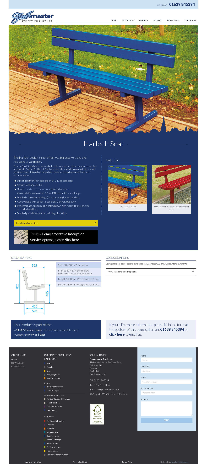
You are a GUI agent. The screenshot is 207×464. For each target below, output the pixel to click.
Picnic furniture (53, 378)
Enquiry (144, 399)
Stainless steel (53, 436)
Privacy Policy (127, 462)
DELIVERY (157, 20)
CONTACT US (190, 20)
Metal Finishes (53, 403)
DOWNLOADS (173, 20)
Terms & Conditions (80, 462)
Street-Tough (27, 166)
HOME (114, 20)
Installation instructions (55, 223)
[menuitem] (111, 20)
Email (143, 377)
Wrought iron (52, 432)
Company (145, 366)
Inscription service (55, 386)
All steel (50, 428)
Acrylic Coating (26, 169)
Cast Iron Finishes (54, 406)
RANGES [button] (143, 20)
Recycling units (53, 374)
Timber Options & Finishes (58, 399)
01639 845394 (182, 4)
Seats (49, 363)
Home (14, 359)
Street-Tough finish (27, 180)
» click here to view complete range (46, 330)
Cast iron (50, 424)
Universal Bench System (57, 454)
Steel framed (52, 443)
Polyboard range (54, 447)
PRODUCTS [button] (128, 20)
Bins (49, 371)
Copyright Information (32, 462)
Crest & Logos (53, 390)
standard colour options (37, 189)
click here (117, 334)
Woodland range (54, 439)
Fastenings (51, 410)
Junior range (52, 451)
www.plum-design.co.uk (179, 462)
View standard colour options (150, 271)
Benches (50, 367)
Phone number (147, 388)
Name (143, 355)
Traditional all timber (55, 421)
